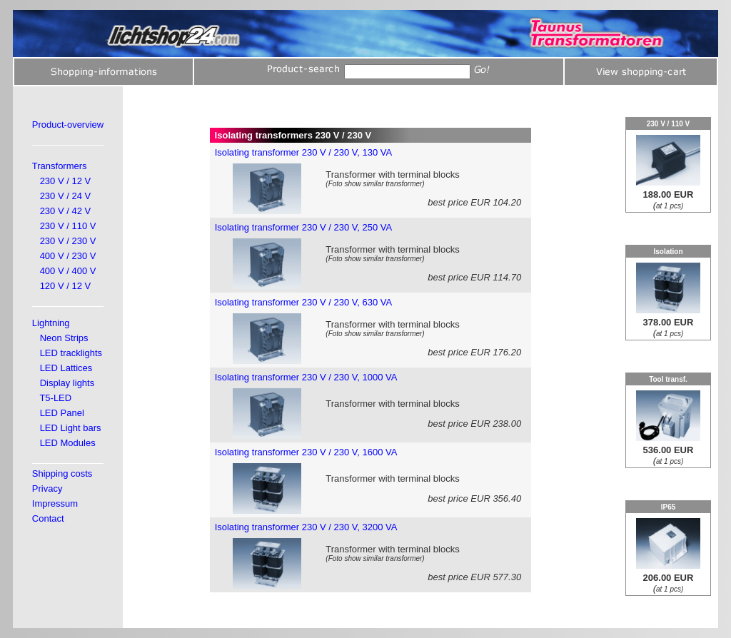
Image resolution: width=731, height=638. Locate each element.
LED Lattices (66, 368)
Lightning (51, 323)
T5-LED (55, 398)
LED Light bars (70, 427)
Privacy (47, 488)
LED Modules (68, 442)
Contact (48, 518)
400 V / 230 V (68, 255)
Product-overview (68, 124)
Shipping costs (62, 473)
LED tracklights (71, 353)
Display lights (67, 383)
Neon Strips (64, 338)
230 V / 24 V (65, 196)
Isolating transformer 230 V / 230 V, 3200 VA (306, 527)
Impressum (55, 503)
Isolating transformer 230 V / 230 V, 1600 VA (306, 452)
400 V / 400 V (68, 270)
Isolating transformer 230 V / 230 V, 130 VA (304, 152)
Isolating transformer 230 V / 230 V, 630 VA (304, 302)
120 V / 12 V (65, 285)
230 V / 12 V (65, 181)
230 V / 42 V (65, 211)
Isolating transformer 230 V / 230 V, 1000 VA (306, 377)
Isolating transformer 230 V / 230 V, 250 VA (304, 227)
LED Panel (62, 412)
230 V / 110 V (68, 226)
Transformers (59, 166)
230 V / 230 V (68, 241)
